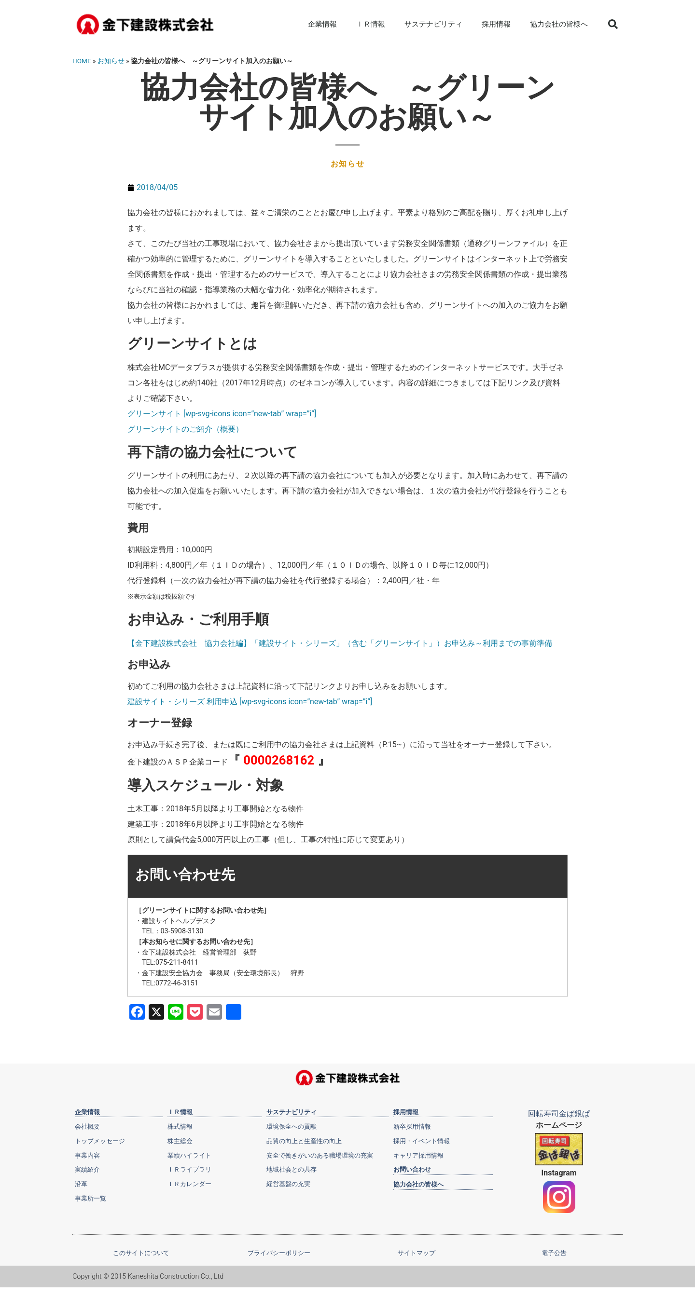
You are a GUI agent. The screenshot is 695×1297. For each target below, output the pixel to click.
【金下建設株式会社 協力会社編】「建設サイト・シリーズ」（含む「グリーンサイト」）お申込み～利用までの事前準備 (339, 643)
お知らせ (111, 61)
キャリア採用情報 (418, 1154)
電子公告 (554, 1252)
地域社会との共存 (291, 1168)
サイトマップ (416, 1252)
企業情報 (322, 24)
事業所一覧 (90, 1197)
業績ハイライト (189, 1154)
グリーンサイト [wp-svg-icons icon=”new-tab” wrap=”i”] (221, 413)
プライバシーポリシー (279, 1252)
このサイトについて (141, 1252)
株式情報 (180, 1126)
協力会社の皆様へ (559, 24)
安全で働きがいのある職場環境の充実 (319, 1154)
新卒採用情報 (412, 1126)
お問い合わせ (412, 1168)
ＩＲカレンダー (189, 1183)
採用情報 (496, 24)
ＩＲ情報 (370, 24)
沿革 (81, 1183)
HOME (81, 61)
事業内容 (87, 1154)
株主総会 (180, 1140)
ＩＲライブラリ (189, 1168)
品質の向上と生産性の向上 (304, 1140)
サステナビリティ (433, 24)
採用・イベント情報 (421, 1140)
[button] (613, 24)
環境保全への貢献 (291, 1126)
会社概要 (87, 1126)
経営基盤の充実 (288, 1183)
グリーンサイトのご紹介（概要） (185, 429)
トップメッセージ (100, 1140)
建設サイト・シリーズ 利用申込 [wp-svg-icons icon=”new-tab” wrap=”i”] (249, 701)
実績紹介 (87, 1168)
